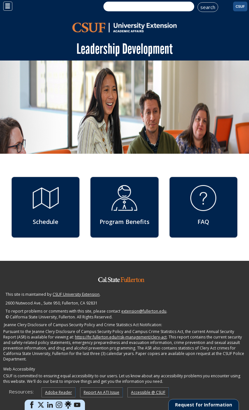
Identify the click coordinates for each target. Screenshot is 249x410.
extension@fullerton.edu (143, 311)
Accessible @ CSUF (148, 392)
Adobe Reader (58, 392)
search (207, 7)
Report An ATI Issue (101, 392)
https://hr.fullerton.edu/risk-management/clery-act (121, 337)
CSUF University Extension (76, 294)
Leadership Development (125, 48)
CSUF (240, 6)
